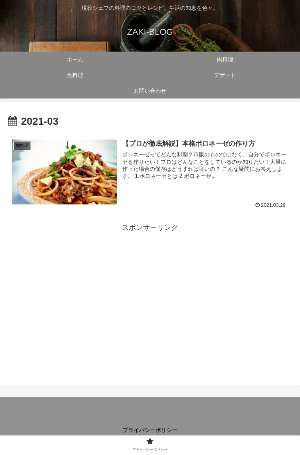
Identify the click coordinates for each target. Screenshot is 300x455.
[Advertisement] (150, 289)
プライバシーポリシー (150, 430)
